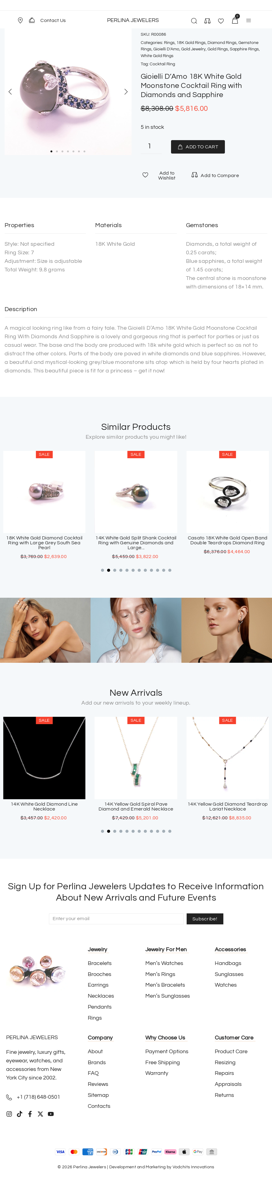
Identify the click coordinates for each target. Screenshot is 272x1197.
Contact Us (53, 20)
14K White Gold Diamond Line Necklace (136, 806)
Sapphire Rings (244, 49)
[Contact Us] (32, 20)
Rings (169, 43)
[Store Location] (20, 20)
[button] (23, 20)
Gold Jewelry (193, 49)
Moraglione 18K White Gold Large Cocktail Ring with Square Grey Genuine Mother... (44, 543)
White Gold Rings (157, 56)
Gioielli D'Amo (166, 49)
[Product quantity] (151, 147)
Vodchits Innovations (193, 1167)
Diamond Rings (222, 43)
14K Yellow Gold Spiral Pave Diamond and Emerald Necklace (227, 806)
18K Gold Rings (191, 43)
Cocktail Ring (162, 64)
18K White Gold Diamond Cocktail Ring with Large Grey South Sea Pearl (136, 543)
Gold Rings (217, 49)
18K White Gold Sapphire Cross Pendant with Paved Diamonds (44, 806)
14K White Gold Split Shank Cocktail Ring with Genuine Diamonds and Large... (227, 543)
